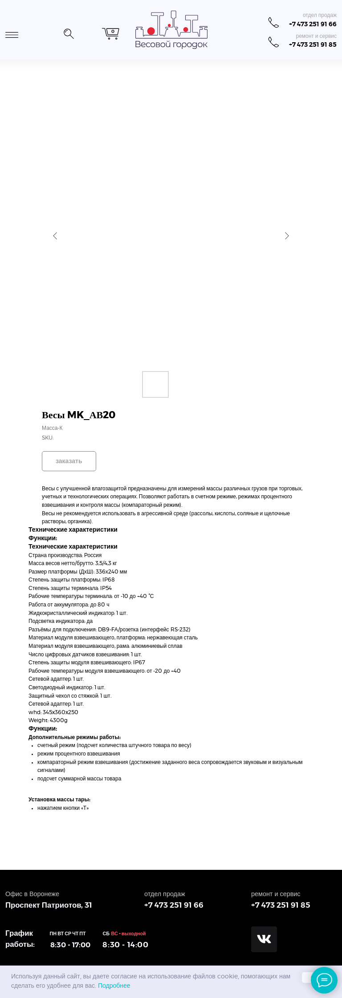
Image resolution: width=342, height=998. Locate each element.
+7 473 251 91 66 (313, 24)
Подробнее (114, 986)
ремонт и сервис (316, 36)
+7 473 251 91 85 (313, 44)
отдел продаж (320, 15)
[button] (68, 32)
